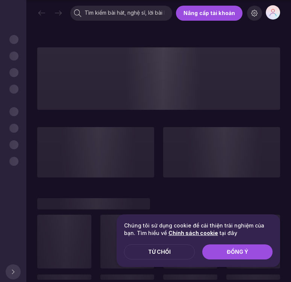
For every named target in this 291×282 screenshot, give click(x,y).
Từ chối (159, 252)
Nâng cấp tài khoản (209, 13)
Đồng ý (237, 252)
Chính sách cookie (193, 233)
